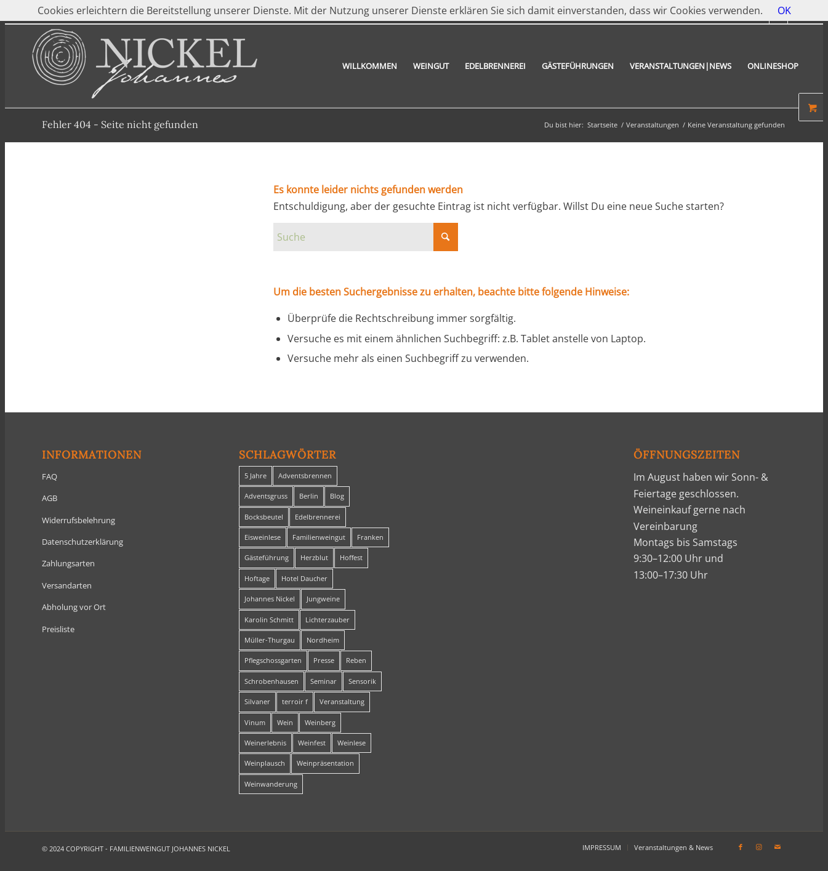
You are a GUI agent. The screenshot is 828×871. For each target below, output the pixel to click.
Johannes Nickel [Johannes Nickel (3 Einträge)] (269, 598)
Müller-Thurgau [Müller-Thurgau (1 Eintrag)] (269, 639)
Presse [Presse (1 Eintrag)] (323, 660)
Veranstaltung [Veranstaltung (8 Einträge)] (342, 701)
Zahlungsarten (68, 563)
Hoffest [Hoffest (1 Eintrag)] (351, 557)
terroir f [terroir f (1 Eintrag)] (295, 701)
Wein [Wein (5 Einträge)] (285, 722)
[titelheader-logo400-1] (145, 66)
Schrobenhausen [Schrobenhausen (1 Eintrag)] (271, 681)
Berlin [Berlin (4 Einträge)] (308, 495)
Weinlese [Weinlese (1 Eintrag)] (351, 742)
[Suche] (365, 237)
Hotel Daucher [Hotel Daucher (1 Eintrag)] (304, 578)
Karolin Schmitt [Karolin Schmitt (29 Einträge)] (269, 619)
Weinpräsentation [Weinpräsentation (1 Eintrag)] (325, 763)
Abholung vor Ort (74, 606)
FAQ (49, 476)
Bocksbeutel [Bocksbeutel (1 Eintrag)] (263, 516)
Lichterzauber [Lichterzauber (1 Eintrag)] (327, 619)
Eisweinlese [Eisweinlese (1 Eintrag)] (262, 537)
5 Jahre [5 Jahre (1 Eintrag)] (255, 475)
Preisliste (58, 629)
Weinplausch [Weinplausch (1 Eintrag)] (264, 763)
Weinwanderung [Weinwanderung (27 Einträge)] (270, 784)
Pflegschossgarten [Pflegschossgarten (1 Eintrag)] (273, 660)
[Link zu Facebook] (740, 847)
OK (784, 10)
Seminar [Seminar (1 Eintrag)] (323, 681)
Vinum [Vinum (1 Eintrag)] (254, 722)
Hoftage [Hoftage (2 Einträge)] (257, 578)
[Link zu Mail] (777, 847)
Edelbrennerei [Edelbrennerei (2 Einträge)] (317, 516)
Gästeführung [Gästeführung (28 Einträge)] (266, 557)
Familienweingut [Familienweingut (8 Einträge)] (318, 537)
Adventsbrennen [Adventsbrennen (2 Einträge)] (305, 475)
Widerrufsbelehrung (78, 520)
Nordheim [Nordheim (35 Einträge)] (323, 639)
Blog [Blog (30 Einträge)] (337, 495)
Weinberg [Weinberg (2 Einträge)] (320, 722)
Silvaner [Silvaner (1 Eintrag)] (257, 701)
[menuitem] (369, 66)
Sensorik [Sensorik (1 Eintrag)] (362, 681)
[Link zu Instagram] (759, 847)
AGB (49, 498)
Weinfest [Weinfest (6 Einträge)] (312, 742)
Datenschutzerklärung (82, 541)
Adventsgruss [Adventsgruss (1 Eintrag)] (265, 495)
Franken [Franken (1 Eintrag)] (370, 537)
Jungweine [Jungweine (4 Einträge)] (323, 598)
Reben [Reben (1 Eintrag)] (356, 660)
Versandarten (67, 585)
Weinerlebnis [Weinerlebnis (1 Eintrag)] (265, 742)
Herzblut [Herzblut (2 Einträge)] (314, 557)
